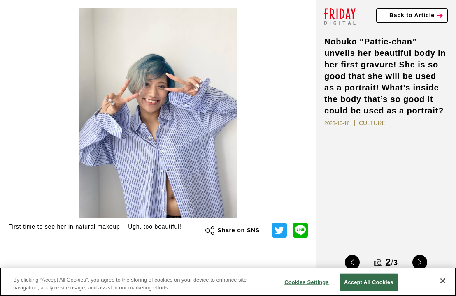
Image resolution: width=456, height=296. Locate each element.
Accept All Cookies (368, 282)
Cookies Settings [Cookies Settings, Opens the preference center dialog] (306, 282)
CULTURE (372, 123)
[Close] (443, 281)
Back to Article (412, 15)
